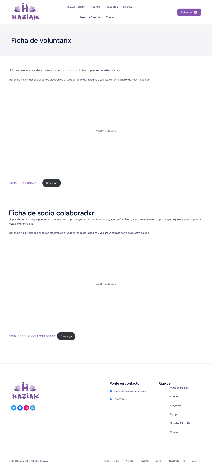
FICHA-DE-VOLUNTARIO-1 (24, 182)
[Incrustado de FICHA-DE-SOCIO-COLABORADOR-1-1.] (106, 284)
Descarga (51, 182)
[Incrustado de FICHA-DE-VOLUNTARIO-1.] (106, 131)
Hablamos (186, 12)
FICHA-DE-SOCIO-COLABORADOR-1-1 (32, 336)
